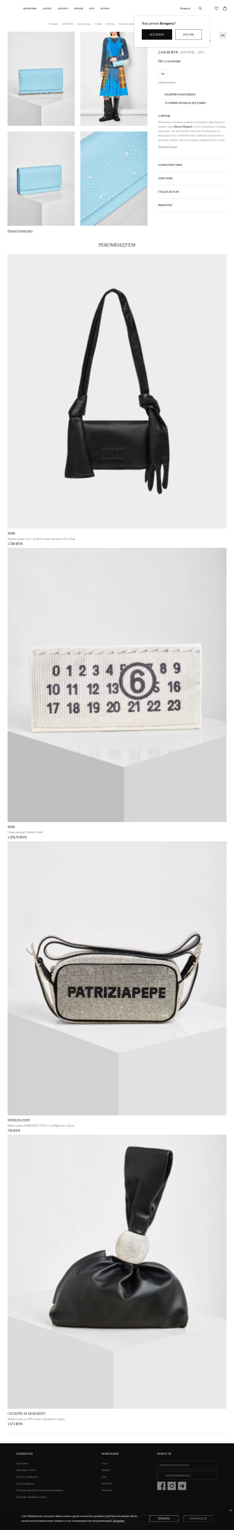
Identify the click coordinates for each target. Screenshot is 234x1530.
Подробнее (118, 1520)
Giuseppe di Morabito (26, 1414)
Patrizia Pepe (19, 1120)
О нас (105, 1463)
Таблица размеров (166, 82)
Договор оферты (25, 1483)
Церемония (30, 8)
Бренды (78, 8)
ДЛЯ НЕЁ (47, 8)
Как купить (23, 1463)
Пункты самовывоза (27, 1476)
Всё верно (157, 34)
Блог (92, 8)
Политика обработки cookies (32, 1497)
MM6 (11, 533)
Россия (188, 34)
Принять (164, 1518)
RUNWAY (105, 8)
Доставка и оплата (26, 1470)
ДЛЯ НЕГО (63, 8)
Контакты (107, 1490)
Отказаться (198, 1518)
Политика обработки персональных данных (40, 1490)
